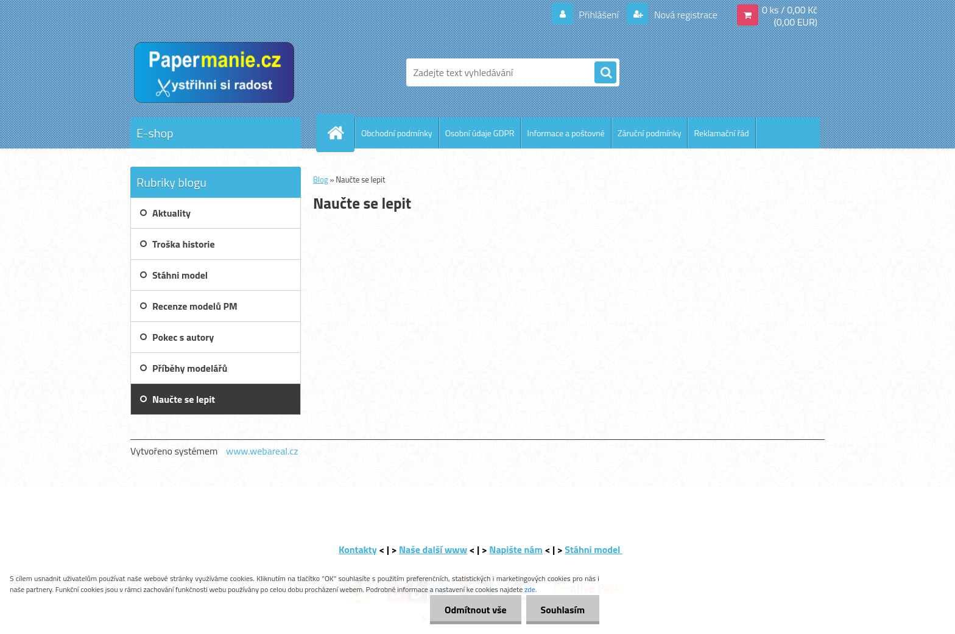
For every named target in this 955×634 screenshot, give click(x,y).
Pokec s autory (183, 337)
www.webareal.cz (262, 451)
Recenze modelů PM (195, 306)
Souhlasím (562, 609)
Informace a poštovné (565, 133)
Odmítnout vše (474, 609)
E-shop (155, 133)
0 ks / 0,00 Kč (789, 9)
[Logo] (214, 72)
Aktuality (171, 213)
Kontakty (358, 549)
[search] (605, 73)
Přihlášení (599, 14)
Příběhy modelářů (189, 368)
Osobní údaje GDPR (480, 133)
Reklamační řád (721, 133)
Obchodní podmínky (396, 133)
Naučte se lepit (183, 399)
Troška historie (183, 244)
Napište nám (516, 549)
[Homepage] (340, 132)
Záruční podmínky (650, 133)
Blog (320, 179)
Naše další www (433, 549)
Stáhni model (180, 275)
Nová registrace (684, 14)
